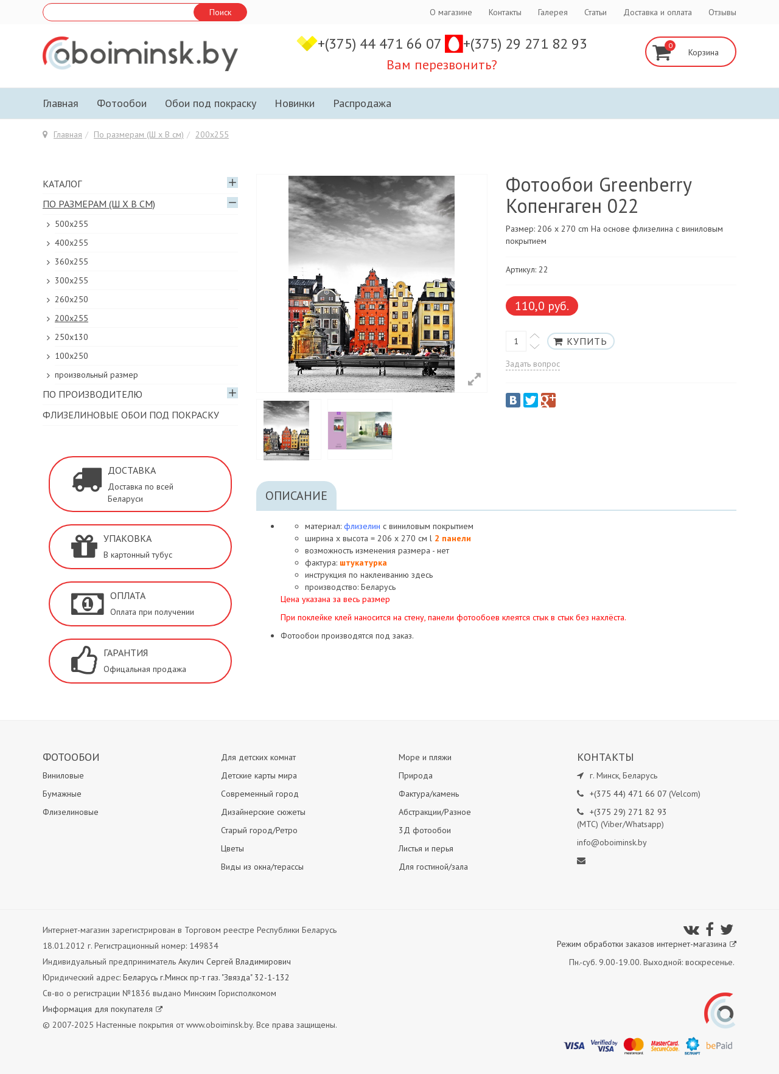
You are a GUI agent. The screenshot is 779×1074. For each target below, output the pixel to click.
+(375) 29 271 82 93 (525, 43)
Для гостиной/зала (433, 866)
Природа (416, 775)
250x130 (71, 336)
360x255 (71, 261)
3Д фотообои (425, 830)
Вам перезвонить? (441, 64)
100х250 (71, 355)
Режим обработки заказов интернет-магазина (646, 943)
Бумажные (62, 793)
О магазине (451, 12)
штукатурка (363, 562)
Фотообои (122, 103)
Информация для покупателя (102, 1008)
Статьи (595, 12)
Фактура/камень (429, 793)
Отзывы (722, 12)
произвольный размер (96, 374)
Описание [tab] (296, 496)
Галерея (553, 12)
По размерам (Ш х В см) (139, 134)
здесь (422, 574)
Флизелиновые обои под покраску (131, 415)
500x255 (71, 223)
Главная (61, 103)
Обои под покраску (210, 103)
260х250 (71, 299)
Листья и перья (426, 848)
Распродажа (362, 103)
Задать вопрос (533, 363)
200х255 (212, 134)
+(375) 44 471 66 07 (381, 43)
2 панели (453, 538)
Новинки (294, 103)
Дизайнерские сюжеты (263, 811)
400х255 (71, 242)
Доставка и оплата (657, 12)
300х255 (71, 280)
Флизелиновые (71, 811)
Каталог (62, 184)
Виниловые (63, 775)
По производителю (92, 394)
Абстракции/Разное (435, 811)
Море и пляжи (425, 757)
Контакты (505, 12)
